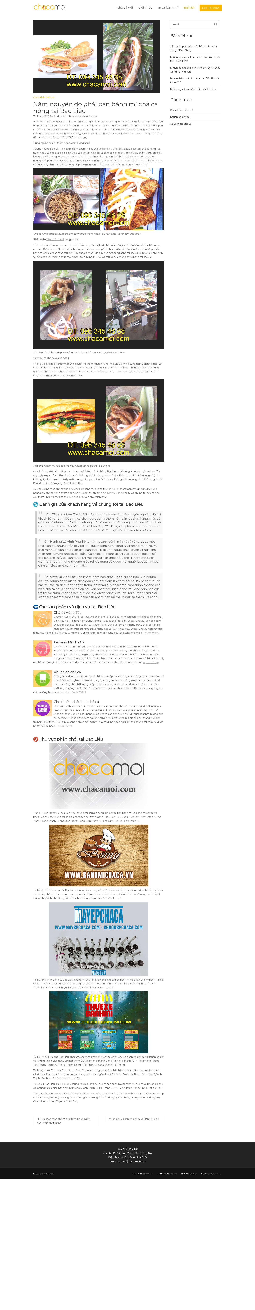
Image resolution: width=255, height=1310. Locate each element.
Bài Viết (189, 7)
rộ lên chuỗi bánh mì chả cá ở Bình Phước (133, 1118)
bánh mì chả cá (89, 116)
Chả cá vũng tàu (210, 1173)
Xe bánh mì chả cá (180, 123)
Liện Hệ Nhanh (210, 7)
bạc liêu (76, 116)
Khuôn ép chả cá (180, 117)
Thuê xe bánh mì (167, 1173)
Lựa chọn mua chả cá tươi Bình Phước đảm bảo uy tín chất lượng (64, 1120)
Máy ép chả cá (189, 1173)
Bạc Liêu (107, 148)
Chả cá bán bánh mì (43, 97)
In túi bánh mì (168, 7)
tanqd (63, 116)
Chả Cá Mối (125, 7)
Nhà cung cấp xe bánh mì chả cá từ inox (193, 89)
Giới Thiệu (145, 7)
